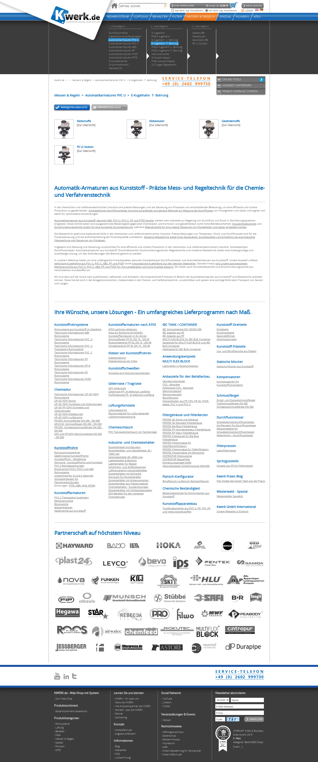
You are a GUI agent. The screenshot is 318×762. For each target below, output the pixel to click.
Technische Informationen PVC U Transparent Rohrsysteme (73, 347)
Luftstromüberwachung (121, 416)
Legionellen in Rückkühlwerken (180, 366)
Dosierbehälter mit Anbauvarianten (128, 480)
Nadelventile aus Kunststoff (70, 510)
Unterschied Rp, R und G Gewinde (73, 475)
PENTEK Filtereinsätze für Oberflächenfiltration (177, 444)
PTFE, (72, 485)
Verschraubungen (227, 339)
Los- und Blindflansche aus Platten (236, 351)
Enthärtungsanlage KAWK (177, 462)
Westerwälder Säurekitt (230, 496)
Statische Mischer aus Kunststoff (235, 366)
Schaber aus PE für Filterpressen (235, 465)
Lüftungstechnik (117, 410)
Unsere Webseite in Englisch (232, 511)
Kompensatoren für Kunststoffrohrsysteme (230, 383)
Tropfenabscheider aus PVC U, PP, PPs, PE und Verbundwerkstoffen (186, 510)
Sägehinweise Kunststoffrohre (71, 455)
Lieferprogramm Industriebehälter (127, 470)
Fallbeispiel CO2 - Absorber (178, 387)
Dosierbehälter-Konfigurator (124, 447)
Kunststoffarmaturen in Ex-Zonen (127, 336)
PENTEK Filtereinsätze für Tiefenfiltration (186, 449)
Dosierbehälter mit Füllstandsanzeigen (130, 490)
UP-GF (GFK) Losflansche (68, 417)
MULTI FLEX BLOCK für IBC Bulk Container (186, 339)
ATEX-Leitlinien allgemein (122, 329)
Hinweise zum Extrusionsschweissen (129, 373)
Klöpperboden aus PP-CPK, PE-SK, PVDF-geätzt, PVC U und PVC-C (186, 402)
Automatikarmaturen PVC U (110, 80)
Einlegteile (222, 329)
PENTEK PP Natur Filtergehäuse (180, 432)
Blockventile (61, 504)
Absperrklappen (63, 507)
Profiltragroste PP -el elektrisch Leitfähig (131, 394)
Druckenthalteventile (244, 223)
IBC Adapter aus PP (173, 336)
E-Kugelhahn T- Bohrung (142, 80)
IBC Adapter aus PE (173, 332)
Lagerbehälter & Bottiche (122, 460)
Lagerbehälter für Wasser (122, 463)
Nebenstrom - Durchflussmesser (235, 435)
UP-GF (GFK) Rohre (65, 400)
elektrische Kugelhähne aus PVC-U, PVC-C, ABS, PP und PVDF (89, 263)
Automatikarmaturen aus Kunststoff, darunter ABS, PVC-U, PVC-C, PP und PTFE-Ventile (103, 220)
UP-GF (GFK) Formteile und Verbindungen (78, 404)
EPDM (91, 485)
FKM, (85, 485)
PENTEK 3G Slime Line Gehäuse (180, 419)
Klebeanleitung (117, 357)
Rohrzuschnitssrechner (67, 452)
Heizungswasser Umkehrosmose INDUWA (186, 466)
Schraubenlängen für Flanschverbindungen (66, 480)
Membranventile (63, 500)
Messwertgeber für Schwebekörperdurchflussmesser (235, 430)
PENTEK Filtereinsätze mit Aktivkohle (183, 452)
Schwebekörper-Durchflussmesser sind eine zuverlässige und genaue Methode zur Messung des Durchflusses (151, 210)
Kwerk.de (59, 80)
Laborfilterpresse (226, 450)
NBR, (79, 485)
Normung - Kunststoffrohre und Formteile (78, 462)
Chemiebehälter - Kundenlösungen (128, 487)
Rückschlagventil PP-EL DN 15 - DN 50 (129, 342)
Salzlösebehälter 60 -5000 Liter (125, 457)
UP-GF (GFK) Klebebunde (68, 414)
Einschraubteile (225, 332)
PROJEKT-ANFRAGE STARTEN (240, 91)
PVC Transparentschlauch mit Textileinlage (132, 432)
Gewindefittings (226, 336)
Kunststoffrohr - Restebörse (70, 459)
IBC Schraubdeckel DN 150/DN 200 (182, 329)
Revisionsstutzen (172, 394)
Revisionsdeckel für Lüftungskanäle (128, 413)
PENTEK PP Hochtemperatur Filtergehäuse (186, 429)
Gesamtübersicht (110, 107)
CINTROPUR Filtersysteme (177, 456)
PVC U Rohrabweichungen (69, 465)
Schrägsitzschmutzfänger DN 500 (235, 406)
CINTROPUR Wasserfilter (176, 459)
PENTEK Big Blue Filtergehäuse (180, 426)
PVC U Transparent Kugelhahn (71, 497)
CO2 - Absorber (171, 384)
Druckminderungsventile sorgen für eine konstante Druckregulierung (93, 227)
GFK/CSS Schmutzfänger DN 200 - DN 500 (78, 424)
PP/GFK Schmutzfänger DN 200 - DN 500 (77, 420)
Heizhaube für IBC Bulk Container (182, 349)
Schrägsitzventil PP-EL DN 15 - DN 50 (129, 345)
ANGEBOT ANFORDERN (236, 85)
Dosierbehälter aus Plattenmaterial (128, 483)
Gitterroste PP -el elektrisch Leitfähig (129, 391)
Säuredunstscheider (174, 381)
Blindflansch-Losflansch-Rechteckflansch (186, 481)
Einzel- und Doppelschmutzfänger (236, 400)
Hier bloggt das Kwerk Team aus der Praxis (241, 481)
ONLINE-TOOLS (231, 79)
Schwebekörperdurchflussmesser (235, 422)
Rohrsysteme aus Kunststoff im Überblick (77, 329)
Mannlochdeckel (172, 391)
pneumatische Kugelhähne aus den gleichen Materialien (164, 263)
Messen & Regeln (82, 80)
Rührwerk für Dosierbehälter (124, 477)
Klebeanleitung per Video (122, 361)
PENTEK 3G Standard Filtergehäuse (182, 422)
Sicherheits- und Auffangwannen (127, 467)
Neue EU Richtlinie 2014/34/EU (125, 332)
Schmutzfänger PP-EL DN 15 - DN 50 (128, 339)
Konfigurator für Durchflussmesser (236, 425)
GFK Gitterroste (117, 388)
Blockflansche (170, 397)
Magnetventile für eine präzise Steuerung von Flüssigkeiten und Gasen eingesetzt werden (196, 227)
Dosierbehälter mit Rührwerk (124, 473)
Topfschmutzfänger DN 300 (232, 403)
